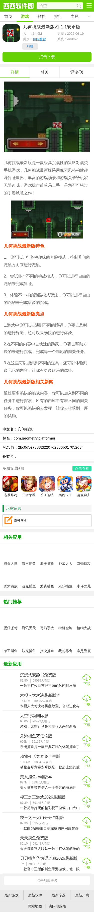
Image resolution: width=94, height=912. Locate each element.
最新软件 (35, 895)
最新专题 (59, 895)
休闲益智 (39, 39)
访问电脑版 (57, 906)
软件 (42, 16)
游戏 (25, 16)
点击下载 (47, 57)
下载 (86, 684)
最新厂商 (82, 895)
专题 (75, 16)
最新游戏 (12, 895)
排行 (58, 16)
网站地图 (35, 906)
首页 (8, 16)
